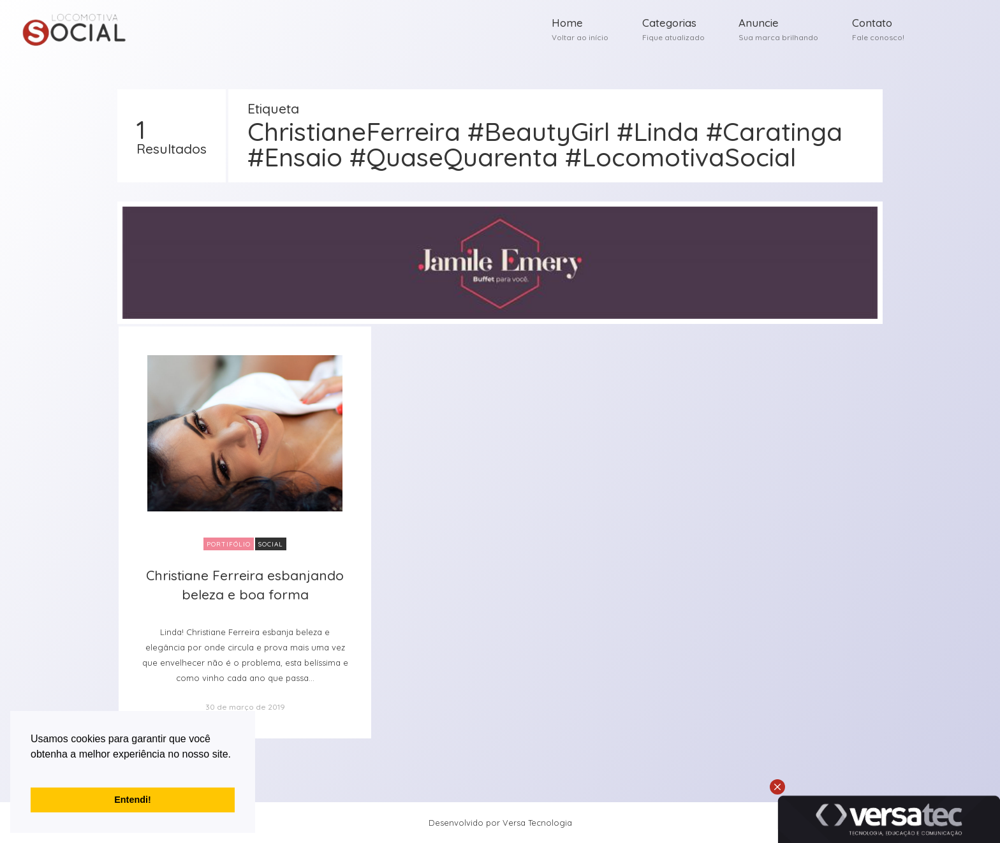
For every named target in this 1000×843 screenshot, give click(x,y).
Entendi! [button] (132, 800)
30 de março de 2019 (245, 707)
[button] (32, 770)
